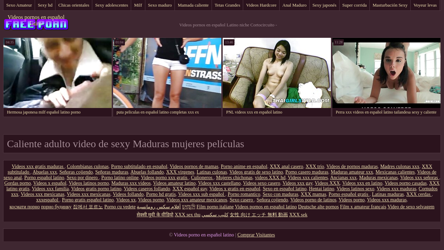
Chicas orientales (73, 5)
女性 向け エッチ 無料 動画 (259, 214)
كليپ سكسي (215, 214)
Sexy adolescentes (111, 5)
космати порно (25, 206)
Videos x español (50, 183)
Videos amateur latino (174, 183)
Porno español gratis (348, 194)
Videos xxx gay (297, 183)
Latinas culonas (212, 172)
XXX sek (298, 214)
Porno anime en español (244, 166)
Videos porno (151, 199)
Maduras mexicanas (378, 177)
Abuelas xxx (45, 172)
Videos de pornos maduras (352, 166)
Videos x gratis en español (235, 188)
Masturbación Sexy (390, 5)
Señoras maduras (111, 172)
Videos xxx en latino (362, 183)
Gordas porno (18, 183)
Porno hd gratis (161, 194)
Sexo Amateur (19, 5)
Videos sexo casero (261, 183)
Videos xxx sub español (201, 194)
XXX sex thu (187, 214)
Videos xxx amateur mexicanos (196, 199)
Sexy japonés (324, 5)
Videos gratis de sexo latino (256, 172)
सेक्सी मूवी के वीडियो (155, 214)
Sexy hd (45, 5)
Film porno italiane (214, 206)
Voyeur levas (425, 5)
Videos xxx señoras (419, 177)
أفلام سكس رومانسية (159, 206)
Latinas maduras (388, 194)
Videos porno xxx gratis (165, 177)
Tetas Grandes (227, 5)
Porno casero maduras (306, 172)
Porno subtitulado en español (139, 166)
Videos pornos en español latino (36, 20)
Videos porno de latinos (313, 199)
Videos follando (128, 194)
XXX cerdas (419, 194)
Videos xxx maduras (396, 188)
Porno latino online (119, 177)
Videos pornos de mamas (194, 166)
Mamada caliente (193, 5)
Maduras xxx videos (131, 183)
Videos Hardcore (261, 5)
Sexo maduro (160, 5)
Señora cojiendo (272, 199)
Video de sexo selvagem (411, 206)
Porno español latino (44, 177)
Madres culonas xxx (399, 166)
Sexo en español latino (284, 188)
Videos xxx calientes (308, 177)
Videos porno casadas (406, 183)
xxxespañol (47, 199)
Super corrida (354, 5)
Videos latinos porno (89, 183)
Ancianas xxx (343, 177)
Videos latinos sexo (355, 188)
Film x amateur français (363, 206)
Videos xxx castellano (219, 183)
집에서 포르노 (88, 206)
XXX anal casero (286, 166)
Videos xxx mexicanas (43, 194)
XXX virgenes (180, 172)
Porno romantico (244, 194)
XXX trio (315, 166)
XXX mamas (313, 194)
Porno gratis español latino (88, 199)
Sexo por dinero (83, 177)
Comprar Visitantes (256, 235)
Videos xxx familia (50, 188)
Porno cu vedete (120, 206)
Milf (138, 5)
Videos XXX (327, 183)
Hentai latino (321, 188)
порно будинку (56, 206)
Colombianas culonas (88, 166)
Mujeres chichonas (234, 177)
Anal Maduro (294, 5)
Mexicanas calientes (395, 172)
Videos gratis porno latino (96, 188)
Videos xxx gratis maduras (38, 166)
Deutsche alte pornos (318, 206)
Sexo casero (242, 199)
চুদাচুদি (188, 206)
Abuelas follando (147, 172)
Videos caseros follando (147, 188)
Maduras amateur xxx (352, 172)
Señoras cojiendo (76, 172)
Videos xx (126, 199)
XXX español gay (189, 188)
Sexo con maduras (280, 194)
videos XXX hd (270, 177)
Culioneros (202, 177)
